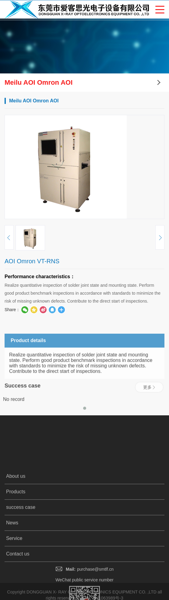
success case (20, 560)
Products (15, 545)
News (12, 576)
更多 (149, 397)
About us (15, 529)
